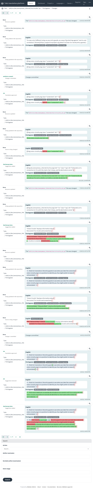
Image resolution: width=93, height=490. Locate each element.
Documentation (51, 487)
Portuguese (46, 8)
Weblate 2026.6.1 (31, 487)
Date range (6, 469)
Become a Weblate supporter (65, 487)
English (28, 38)
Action (5, 445)
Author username (8, 453)
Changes (54, 8)
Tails (5, 8)
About (39, 487)
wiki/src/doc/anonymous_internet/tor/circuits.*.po (25, 8)
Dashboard (41, 3)
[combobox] (31, 3)
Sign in (84, 3)
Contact (44, 487)
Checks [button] (69, 3)
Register (78, 2)
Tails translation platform (12, 3)
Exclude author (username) (12, 461)
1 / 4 (11, 13)
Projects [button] (50, 3)
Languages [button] (59, 3)
